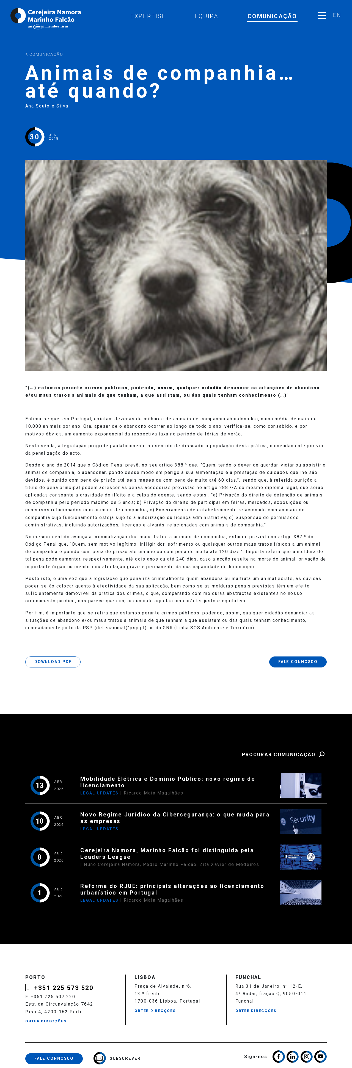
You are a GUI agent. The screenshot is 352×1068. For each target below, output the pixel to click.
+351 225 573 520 (64, 987)
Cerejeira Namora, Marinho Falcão (46, 18)
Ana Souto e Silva (46, 106)
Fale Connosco (298, 661)
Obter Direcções (46, 1021)
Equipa (207, 16)
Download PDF (53, 661)
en (336, 15)
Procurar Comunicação (284, 754)
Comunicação (272, 16)
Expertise (148, 16)
